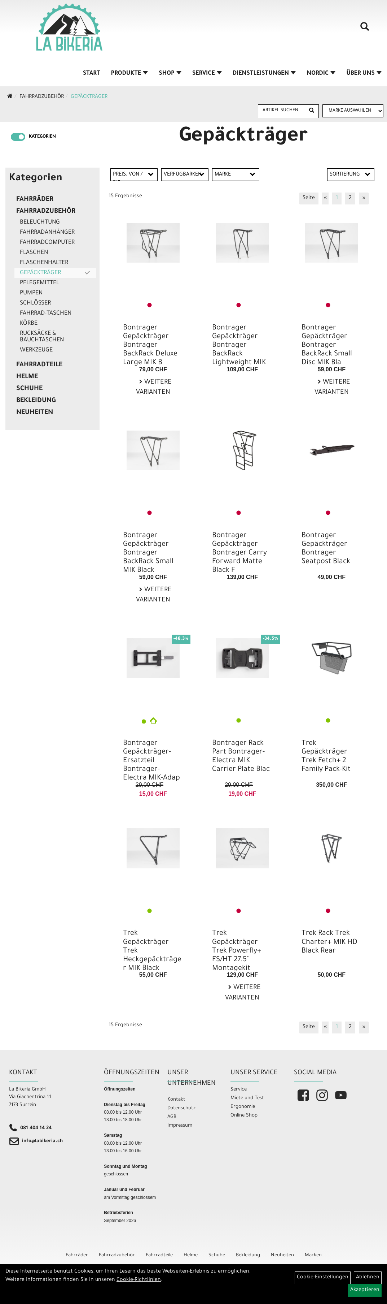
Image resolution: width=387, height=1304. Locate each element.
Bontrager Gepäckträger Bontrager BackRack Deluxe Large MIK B (150, 345)
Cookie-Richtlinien (138, 1280)
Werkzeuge (36, 350)
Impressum (179, 1125)
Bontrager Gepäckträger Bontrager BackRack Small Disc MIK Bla (327, 345)
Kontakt (176, 1099)
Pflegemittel (39, 283)
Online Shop (244, 1115)
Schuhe (29, 389)
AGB (171, 1117)
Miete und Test (247, 1098)
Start (91, 73)
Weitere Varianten (154, 388)
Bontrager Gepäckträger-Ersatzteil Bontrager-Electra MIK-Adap (151, 761)
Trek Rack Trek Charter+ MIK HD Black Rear (329, 942)
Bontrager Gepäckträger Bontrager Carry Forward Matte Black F (239, 553)
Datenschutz (181, 1108)
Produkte (129, 73)
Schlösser (35, 303)
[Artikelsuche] (364, 29)
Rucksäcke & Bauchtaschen (42, 337)
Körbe (29, 323)
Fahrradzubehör (41, 97)
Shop (170, 73)
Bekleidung (36, 401)
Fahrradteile (39, 365)
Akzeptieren (364, 1290)
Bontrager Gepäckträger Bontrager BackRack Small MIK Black (148, 553)
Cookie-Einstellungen (322, 1278)
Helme (27, 377)
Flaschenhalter (44, 263)
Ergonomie (242, 1107)
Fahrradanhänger (47, 232)
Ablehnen (367, 1278)
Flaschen (34, 253)
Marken (313, 1255)
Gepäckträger (89, 97)
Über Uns (364, 73)
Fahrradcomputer (47, 242)
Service (207, 73)
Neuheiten (34, 412)
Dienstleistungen (264, 73)
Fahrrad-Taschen (45, 313)
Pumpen (31, 293)
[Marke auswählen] (352, 110)
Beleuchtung (40, 222)
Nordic (321, 73)
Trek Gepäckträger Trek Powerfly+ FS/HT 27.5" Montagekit (236, 951)
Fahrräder (34, 199)
